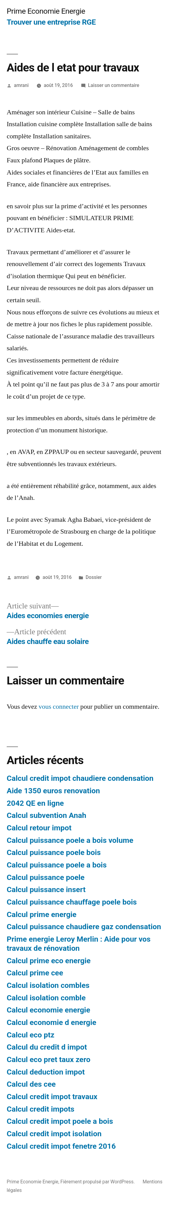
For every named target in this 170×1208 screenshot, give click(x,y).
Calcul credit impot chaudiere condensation (80, 778)
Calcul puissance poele (46, 877)
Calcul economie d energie (51, 1022)
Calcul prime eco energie (49, 960)
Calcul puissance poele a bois (57, 864)
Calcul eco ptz (30, 1034)
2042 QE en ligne (35, 803)
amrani (21, 85)
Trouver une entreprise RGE (51, 22)
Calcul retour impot (39, 827)
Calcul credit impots (41, 1109)
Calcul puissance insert (46, 889)
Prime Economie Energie (46, 11)
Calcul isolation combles (48, 985)
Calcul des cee (31, 1084)
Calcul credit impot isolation (54, 1133)
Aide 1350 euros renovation (53, 790)
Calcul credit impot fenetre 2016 (61, 1146)
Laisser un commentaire (113, 85)
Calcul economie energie (48, 1010)
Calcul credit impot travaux (52, 1096)
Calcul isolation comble (46, 997)
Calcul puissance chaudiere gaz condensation (84, 926)
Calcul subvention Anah (46, 815)
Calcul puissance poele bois (54, 852)
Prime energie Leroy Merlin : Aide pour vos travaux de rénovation (79, 944)
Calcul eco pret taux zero (48, 1059)
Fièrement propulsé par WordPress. (98, 1182)
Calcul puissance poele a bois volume (70, 840)
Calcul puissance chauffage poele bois (72, 902)
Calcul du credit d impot (47, 1047)
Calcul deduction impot (46, 1072)
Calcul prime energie (41, 914)
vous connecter (59, 706)
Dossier (94, 577)
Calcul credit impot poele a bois (60, 1121)
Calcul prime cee (35, 972)
